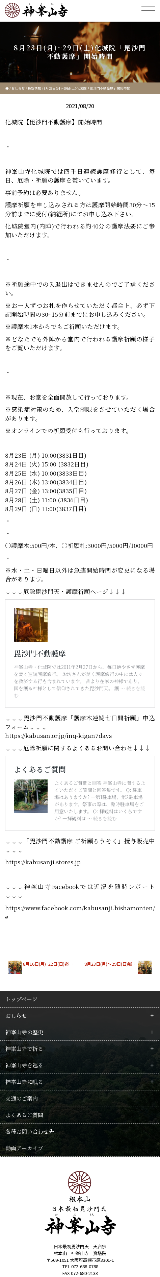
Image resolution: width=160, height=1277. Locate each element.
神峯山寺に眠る (24, 1075)
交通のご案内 (21, 1091)
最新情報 (34, 88)
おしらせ (18, 88)
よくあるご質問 (24, 1108)
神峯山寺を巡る (24, 1058)
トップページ (21, 992)
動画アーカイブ (24, 1141)
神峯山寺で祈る (24, 1041)
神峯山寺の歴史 (24, 1025)
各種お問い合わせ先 (29, 1124)
